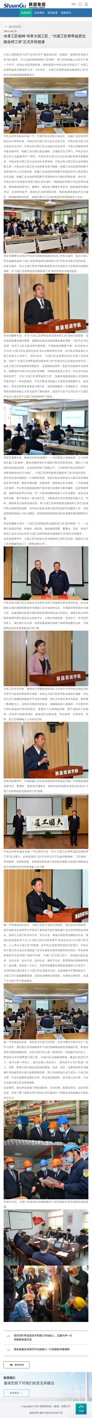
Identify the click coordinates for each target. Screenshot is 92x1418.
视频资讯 (66, 12)
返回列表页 (13, 26)
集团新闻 (26, 12)
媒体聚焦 (39, 12)
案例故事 (53, 12)
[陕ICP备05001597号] (51, 1412)
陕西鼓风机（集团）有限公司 (55, 1406)
